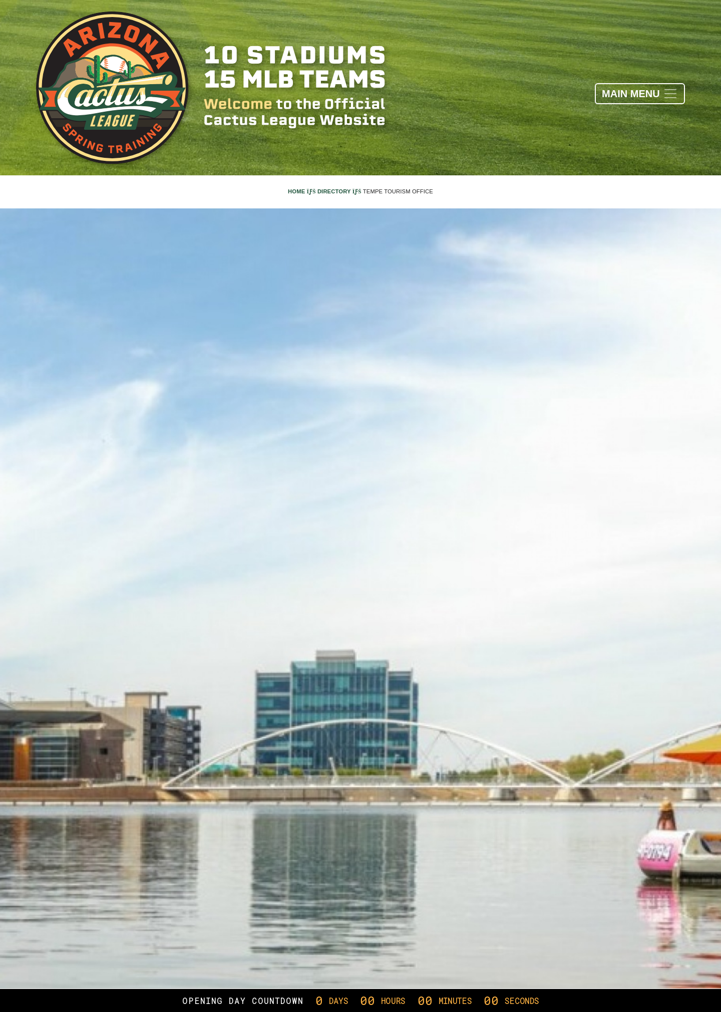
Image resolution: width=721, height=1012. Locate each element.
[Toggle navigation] (640, 93)
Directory (339, 191)
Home (302, 191)
